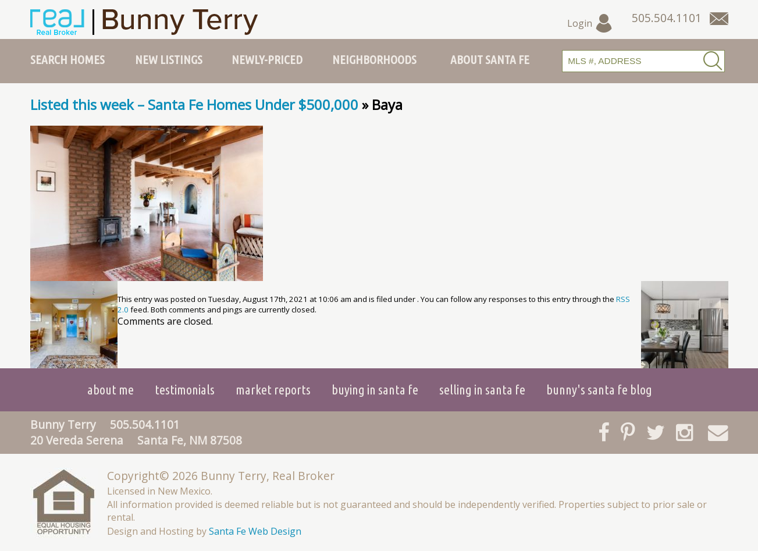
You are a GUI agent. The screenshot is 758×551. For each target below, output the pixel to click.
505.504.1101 (145, 424)
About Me (110, 389)
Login (590, 23)
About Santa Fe (489, 59)
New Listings (168, 59)
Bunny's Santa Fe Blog (599, 389)
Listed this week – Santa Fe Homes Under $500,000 (194, 104)
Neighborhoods (374, 59)
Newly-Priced (267, 59)
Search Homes (67, 59)
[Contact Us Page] (719, 18)
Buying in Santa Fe (375, 389)
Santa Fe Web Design (255, 531)
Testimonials (185, 389)
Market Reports (273, 389)
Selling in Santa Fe (482, 389)
